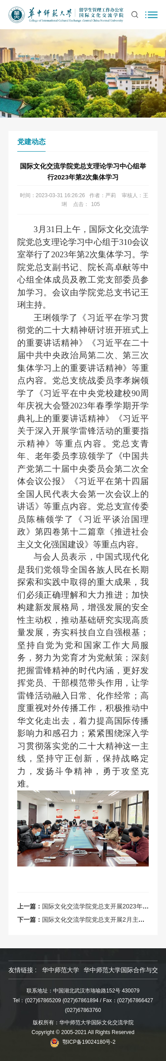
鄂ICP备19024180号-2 (89, 1042)
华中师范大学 (60, 969)
